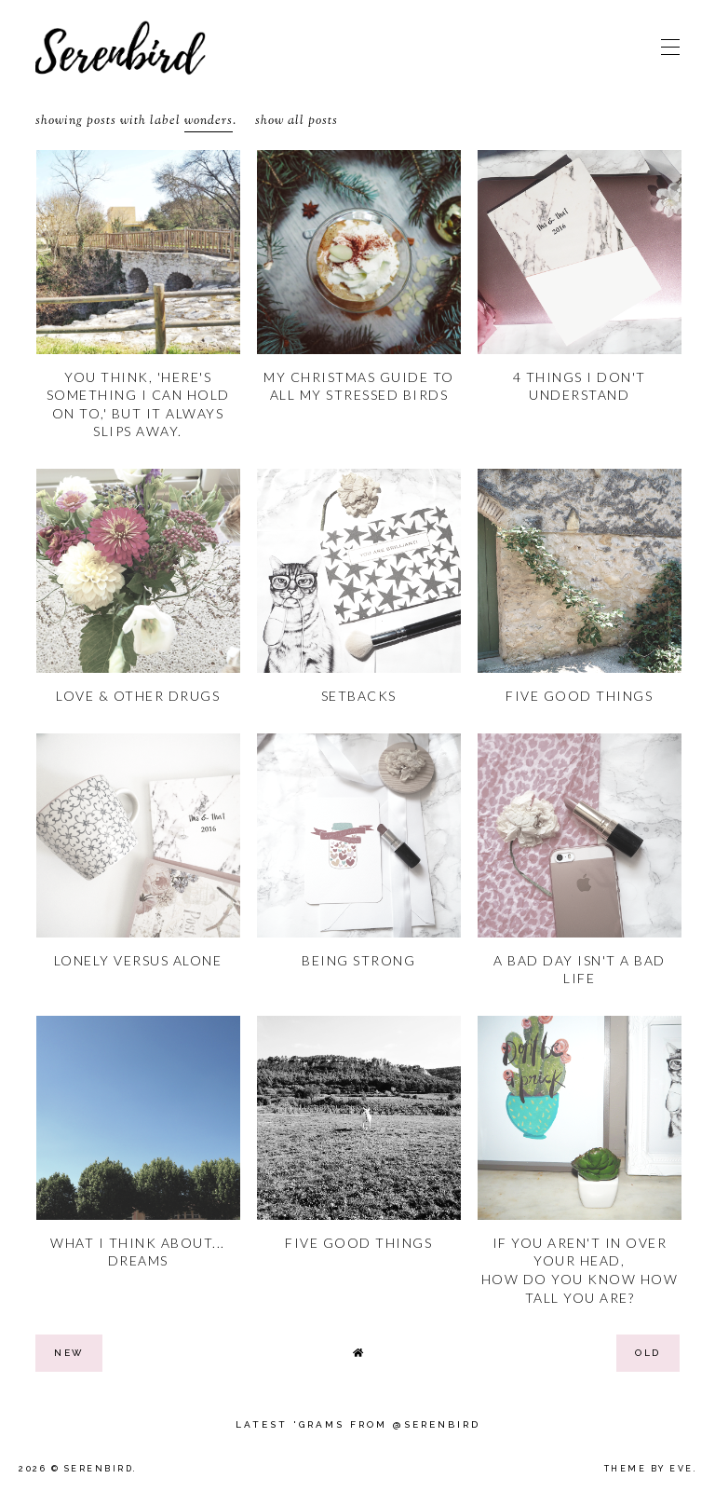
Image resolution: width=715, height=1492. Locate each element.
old (648, 1353)
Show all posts (296, 121)
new (69, 1353)
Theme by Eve (649, 1468)
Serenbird (99, 1468)
